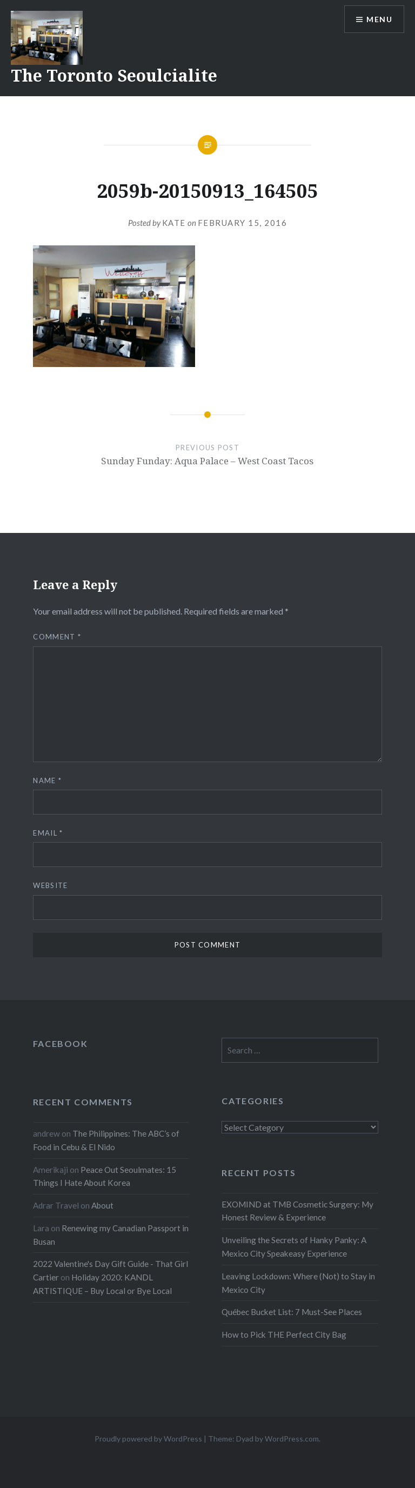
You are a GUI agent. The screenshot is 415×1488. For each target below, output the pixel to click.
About (102, 1205)
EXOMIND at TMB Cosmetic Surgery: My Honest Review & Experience (297, 1211)
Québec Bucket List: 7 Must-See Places (292, 1312)
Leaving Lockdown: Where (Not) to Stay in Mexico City (298, 1283)
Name (47, 780)
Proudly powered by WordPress (148, 1438)
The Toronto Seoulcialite (114, 75)
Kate (174, 223)
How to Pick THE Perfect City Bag (284, 1334)
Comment (57, 636)
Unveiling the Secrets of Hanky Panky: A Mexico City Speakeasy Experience (294, 1246)
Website (50, 885)
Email (48, 833)
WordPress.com (292, 1438)
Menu (379, 19)
